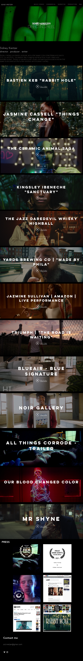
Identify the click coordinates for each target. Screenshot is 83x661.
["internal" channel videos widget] (41, 23)
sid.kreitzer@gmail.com (12, 644)
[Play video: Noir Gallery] (41, 414)
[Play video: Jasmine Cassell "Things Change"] (41, 125)
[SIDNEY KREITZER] (21, 4)
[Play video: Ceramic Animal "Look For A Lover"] (41, 154)
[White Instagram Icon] (7, 652)
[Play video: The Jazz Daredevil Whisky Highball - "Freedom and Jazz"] (41, 229)
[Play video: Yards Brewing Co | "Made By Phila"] (41, 270)
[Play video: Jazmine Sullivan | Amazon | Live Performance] (41, 306)
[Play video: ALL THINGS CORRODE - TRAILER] (41, 455)
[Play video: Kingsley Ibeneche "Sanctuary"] (41, 198)
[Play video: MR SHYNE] (41, 526)
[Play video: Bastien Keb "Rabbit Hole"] (41, 86)
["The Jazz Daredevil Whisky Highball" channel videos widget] (41, 228)
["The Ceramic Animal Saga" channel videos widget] (41, 155)
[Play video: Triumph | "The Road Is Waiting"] (41, 343)
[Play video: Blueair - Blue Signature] (41, 380)
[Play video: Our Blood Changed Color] (41, 488)
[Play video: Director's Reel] (41, 23)
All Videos (41, 166)
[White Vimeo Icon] (4, 652)
